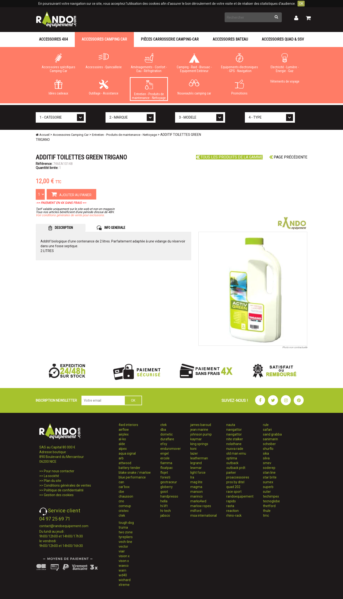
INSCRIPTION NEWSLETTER (56, 400)
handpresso (169, 496)
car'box (124, 487)
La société (51, 476)
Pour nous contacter (59, 471)
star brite (270, 477)
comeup (125, 506)
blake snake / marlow (135, 472)
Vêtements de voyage (284, 81)
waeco (124, 565)
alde (122, 444)
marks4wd (198, 501)
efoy (163, 444)
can (121, 482)
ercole (165, 458)
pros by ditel (235, 482)
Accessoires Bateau (230, 39)
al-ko (122, 439)
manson (196, 492)
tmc (266, 515)
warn (122, 570)
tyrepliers (126, 537)
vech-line (125, 542)
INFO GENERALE (111, 228)
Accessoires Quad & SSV (283, 39)
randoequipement (239, 496)
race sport (234, 492)
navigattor (234, 429)
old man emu (236, 453)
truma (123, 527)
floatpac (166, 468)
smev (267, 463)
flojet (164, 472)
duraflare (167, 439)
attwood (125, 463)
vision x (124, 556)
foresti (165, 477)
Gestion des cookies (59, 495)
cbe (121, 492)
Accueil (43, 135)
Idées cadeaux (58, 87)
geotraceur (168, 482)
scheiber (269, 444)
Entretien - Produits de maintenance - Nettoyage (149, 90)
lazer (194, 453)
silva (266, 458)
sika (266, 453)
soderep (269, 468)
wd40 (123, 575)
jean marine (199, 429)
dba (163, 429)
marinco (196, 496)
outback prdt (235, 468)
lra (192, 477)
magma (196, 487)
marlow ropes (200, 506)
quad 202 (233, 487)
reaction (232, 511)
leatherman (199, 458)
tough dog (126, 523)
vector (123, 546)
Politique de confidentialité (64, 490)
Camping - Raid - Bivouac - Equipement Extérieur (194, 63)
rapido (231, 501)
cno (121, 501)
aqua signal (127, 453)
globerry (166, 487)
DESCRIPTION (60, 228)
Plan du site (52, 481)
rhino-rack (234, 515)
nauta (230, 425)
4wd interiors (128, 425)
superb (268, 487)
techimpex (271, 496)
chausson (126, 496)
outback (232, 463)
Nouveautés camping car (194, 87)
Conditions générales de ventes (67, 485)
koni (193, 449)
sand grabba (272, 434)
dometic (166, 434)
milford (195, 511)
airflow (124, 429)
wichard (125, 580)
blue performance (132, 477)
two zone (126, 532)
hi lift (164, 506)
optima (231, 458)
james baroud (200, 425)
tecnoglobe (271, 501)
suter (267, 492)
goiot (164, 492)
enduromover (170, 449)
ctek (122, 515)
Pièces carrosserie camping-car (170, 39)
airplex (124, 434)
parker (231, 472)
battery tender (129, 468)
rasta (230, 506)
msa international (203, 515)
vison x (124, 561)
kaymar (196, 439)
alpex (123, 449)
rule (266, 425)
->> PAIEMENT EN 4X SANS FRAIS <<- (61, 203)
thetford (269, 506)
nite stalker (234, 439)
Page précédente (288, 157)
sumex (268, 482)
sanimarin (270, 439)
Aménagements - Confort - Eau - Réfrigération (148, 63)
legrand (196, 463)
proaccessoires (237, 477)
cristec (124, 511)
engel (164, 453)
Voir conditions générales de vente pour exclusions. (70, 215)
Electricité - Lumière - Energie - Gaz (284, 63)
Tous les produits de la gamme (229, 157)
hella (163, 501)
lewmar (196, 468)
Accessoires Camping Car (104, 39)
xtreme (124, 585)
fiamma (166, 463)
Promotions (239, 87)
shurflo (268, 449)
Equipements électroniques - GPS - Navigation (239, 63)
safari (267, 429)
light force (198, 472)
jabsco (165, 515)
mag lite (196, 482)
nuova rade (234, 449)
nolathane (234, 444)
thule (267, 511)
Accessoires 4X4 (53, 39)
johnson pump (201, 434)
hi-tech (165, 511)
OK (301, 3)
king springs (199, 444)
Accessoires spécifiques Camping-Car (58, 63)
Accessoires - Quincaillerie (103, 61)
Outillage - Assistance (103, 87)
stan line (269, 472)
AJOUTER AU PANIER (71, 194)
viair (122, 551)
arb (121, 458)
